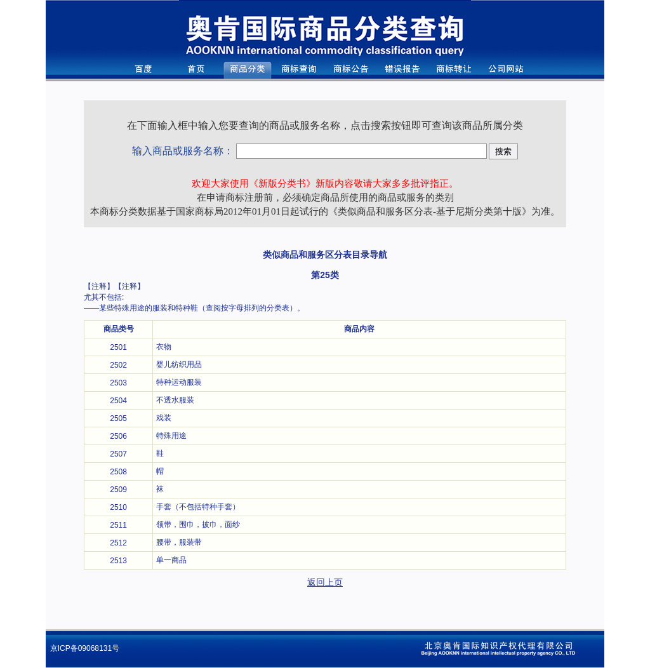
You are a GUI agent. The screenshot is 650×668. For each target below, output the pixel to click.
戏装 (163, 417)
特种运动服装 (179, 382)
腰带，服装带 (179, 542)
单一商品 (171, 560)
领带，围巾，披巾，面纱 (202, 524)
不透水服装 (175, 400)
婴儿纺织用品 (179, 364)
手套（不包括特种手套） (198, 506)
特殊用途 (171, 435)
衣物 (163, 346)
